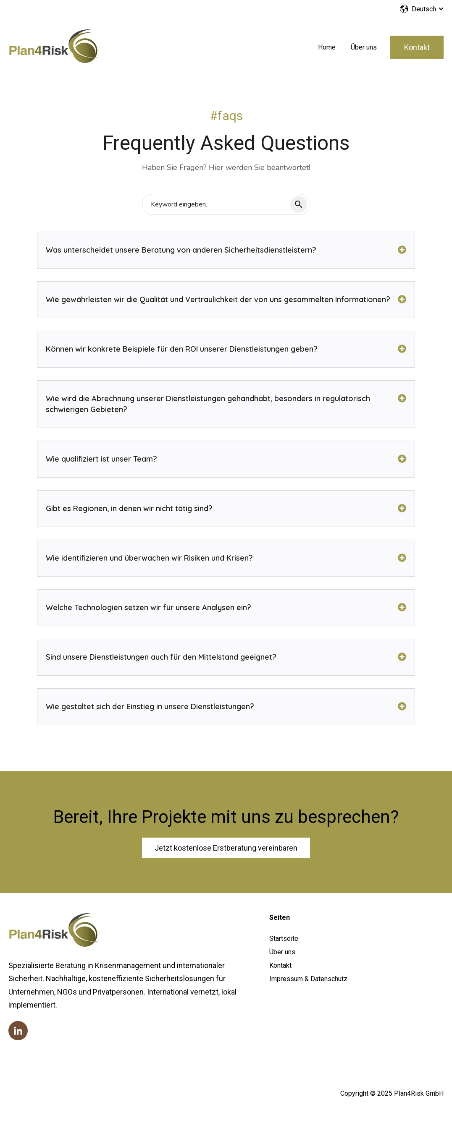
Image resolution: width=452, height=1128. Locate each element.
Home (327, 47)
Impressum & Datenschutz (308, 979)
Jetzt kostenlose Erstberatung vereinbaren (226, 847)
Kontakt (417, 47)
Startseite (283, 939)
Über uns (364, 47)
